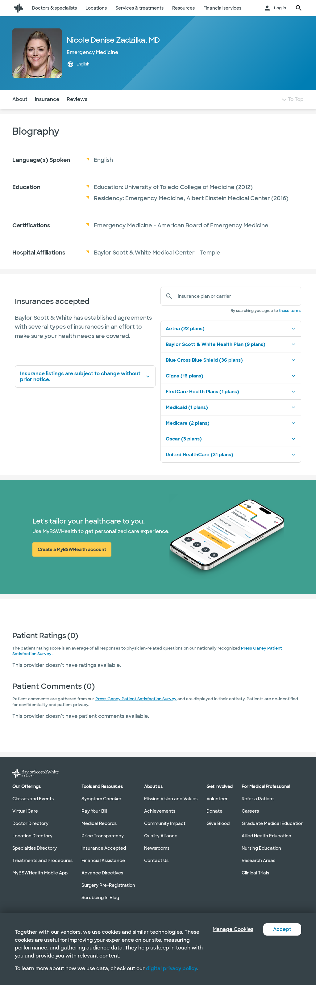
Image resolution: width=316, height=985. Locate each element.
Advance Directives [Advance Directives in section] (102, 872)
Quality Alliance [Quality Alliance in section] (160, 835)
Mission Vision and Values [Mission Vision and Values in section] (171, 798)
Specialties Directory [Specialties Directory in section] (34, 848)
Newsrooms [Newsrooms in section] (156, 848)
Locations (96, 8)
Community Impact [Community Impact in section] (164, 823)
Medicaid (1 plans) (231, 407)
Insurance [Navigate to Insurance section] (47, 99)
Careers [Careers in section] (250, 811)
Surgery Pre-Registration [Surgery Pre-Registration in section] (108, 885)
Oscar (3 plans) (231, 439)
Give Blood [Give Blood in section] (218, 823)
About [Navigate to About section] (19, 99)
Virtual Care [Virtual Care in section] (25, 811)
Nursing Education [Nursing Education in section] (261, 848)
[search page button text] (299, 8)
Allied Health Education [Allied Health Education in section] (266, 835)
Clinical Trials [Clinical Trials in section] (255, 872)
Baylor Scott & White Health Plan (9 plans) (231, 344)
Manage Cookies (233, 929)
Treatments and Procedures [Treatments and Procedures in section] (42, 860)
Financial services (222, 8)
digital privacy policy (171, 968)
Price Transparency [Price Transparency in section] (102, 835)
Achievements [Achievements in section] (159, 811)
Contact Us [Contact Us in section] (156, 860)
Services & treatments (139, 8)
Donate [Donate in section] (214, 811)
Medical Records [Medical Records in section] (99, 823)
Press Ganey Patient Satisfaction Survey (136, 698)
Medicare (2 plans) (231, 423)
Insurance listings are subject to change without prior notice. (85, 376)
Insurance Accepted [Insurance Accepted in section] (103, 848)
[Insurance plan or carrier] (237, 296)
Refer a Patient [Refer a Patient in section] (258, 798)
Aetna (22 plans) (231, 328)
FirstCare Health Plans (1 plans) (231, 391)
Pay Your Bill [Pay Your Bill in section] (94, 811)
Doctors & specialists (54, 8)
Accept (282, 929)
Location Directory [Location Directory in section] (32, 835)
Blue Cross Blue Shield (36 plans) (231, 360)
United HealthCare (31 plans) (231, 454)
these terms (290, 310)
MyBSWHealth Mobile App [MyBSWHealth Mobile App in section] (40, 872)
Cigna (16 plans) (231, 376)
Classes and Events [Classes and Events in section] (33, 798)
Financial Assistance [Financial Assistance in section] (103, 860)
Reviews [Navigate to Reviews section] (77, 99)
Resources (183, 8)
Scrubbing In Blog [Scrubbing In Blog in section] (100, 897)
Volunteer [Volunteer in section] (217, 798)
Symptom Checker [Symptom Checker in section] (101, 798)
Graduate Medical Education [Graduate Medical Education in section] (273, 823)
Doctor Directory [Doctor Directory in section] (30, 823)
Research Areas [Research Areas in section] (258, 860)
